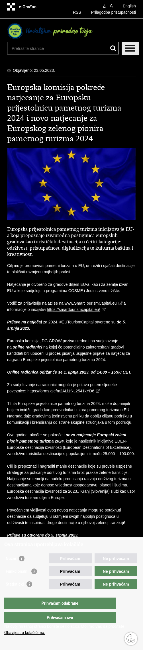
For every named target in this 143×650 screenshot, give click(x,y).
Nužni (11, 570)
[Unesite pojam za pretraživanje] (54, 48)
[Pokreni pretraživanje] (113, 48)
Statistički (15, 595)
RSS (77, 12)
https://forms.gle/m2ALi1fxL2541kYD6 (60, 391)
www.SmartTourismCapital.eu (91, 303)
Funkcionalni (17, 582)
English (129, 6)
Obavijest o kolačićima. (24, 632)
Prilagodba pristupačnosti (113, 12)
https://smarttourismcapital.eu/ (73, 309)
